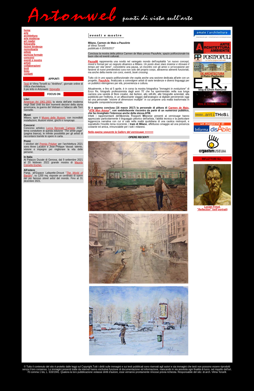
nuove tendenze (33, 46)
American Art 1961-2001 (38, 101)
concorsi (29, 57)
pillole (27, 52)
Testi (26, 83)
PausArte (103, 80)
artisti (27, 63)
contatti (28, 74)
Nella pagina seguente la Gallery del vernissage (116, 132)
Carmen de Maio (178, 107)
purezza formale (33, 54)
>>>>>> (148, 132)
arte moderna (31, 38)
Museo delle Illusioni (53, 117)
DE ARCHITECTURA (212, 73)
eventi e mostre (33, 60)
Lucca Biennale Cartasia (60, 128)
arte (26, 33)
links (27, 71)
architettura (30, 35)
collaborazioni (32, 65)
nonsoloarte (31, 49)
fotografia (29, 44)
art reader (29, 41)
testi (26, 68)
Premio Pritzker (48, 144)
